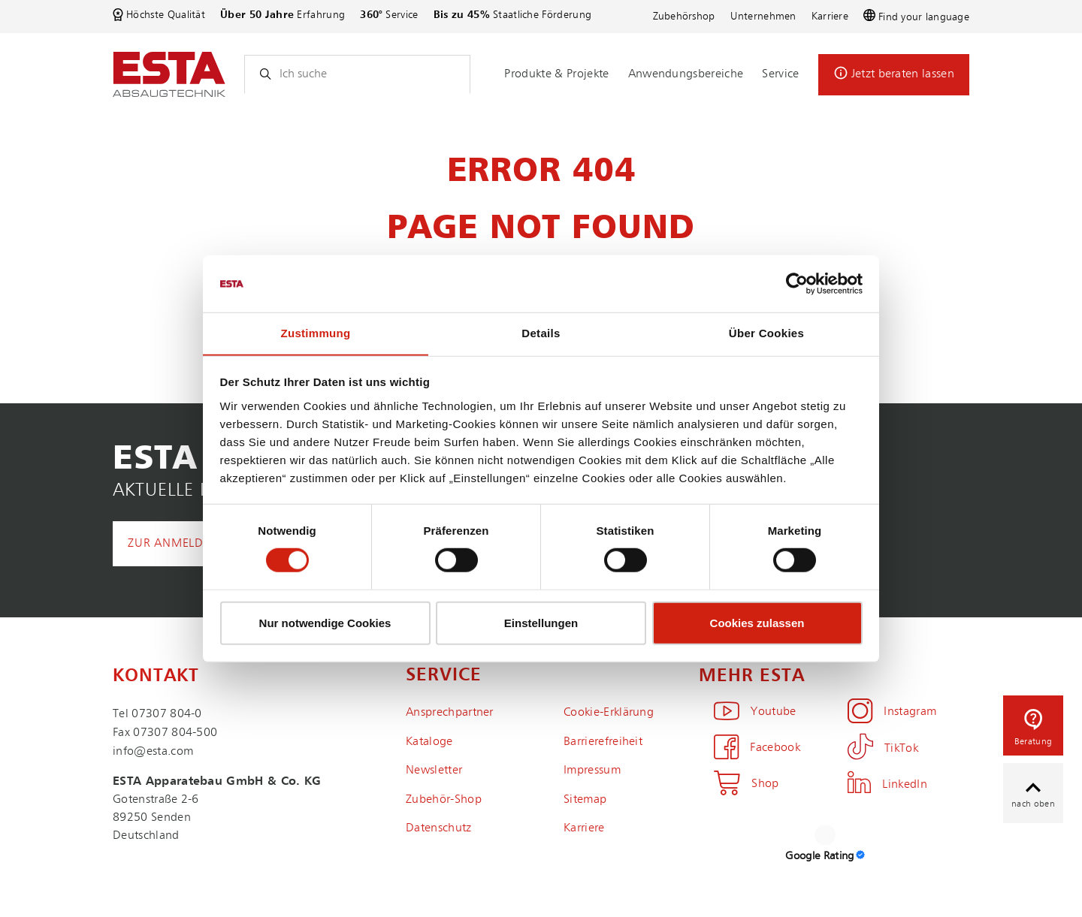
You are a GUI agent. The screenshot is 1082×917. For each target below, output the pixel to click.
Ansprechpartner (450, 713)
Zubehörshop (684, 16)
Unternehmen (763, 16)
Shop (746, 784)
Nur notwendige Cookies (325, 623)
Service (780, 74)
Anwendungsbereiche (686, 74)
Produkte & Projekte (556, 74)
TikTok (883, 749)
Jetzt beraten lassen (902, 74)
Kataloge (429, 742)
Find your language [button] (916, 16)
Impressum (592, 771)
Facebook (757, 748)
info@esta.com (153, 752)
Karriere (830, 16)
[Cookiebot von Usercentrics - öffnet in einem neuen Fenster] (797, 283)
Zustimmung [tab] (316, 333)
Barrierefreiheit (603, 742)
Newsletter (434, 771)
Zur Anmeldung (179, 544)
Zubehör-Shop (444, 800)
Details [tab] (540, 333)
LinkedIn (887, 785)
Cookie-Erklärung (609, 713)
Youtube (755, 712)
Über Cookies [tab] (766, 333)
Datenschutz (439, 828)
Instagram (892, 712)
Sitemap (585, 800)
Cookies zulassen (757, 623)
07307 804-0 (166, 714)
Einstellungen (541, 623)
